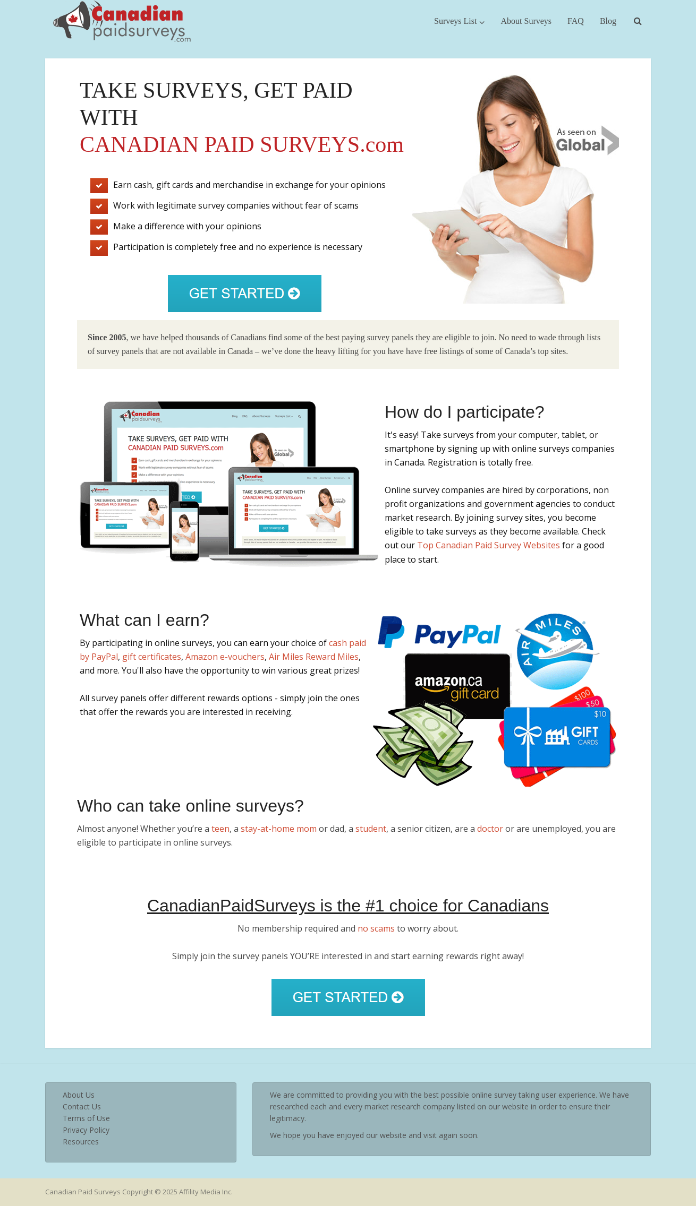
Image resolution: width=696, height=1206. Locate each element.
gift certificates (151, 656)
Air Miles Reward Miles (314, 656)
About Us (79, 1095)
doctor (490, 828)
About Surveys (525, 20)
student (370, 828)
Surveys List (455, 20)
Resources (81, 1141)
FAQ (575, 20)
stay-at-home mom (279, 828)
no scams (376, 928)
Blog (608, 20)
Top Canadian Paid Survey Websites (488, 545)
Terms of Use (86, 1118)
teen (220, 828)
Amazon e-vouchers (225, 656)
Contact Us (82, 1106)
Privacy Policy (86, 1130)
